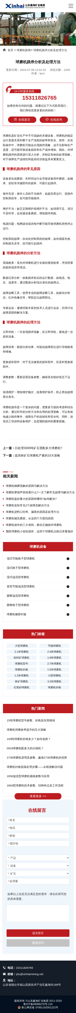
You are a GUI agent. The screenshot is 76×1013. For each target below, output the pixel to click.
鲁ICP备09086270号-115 (38, 1004)
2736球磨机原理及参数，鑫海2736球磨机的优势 (37, 757)
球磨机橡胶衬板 (16, 614)
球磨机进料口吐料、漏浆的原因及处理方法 (32, 511)
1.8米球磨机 (54, 657)
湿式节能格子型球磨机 (21, 558)
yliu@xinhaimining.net (29, 974)
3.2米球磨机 (54, 681)
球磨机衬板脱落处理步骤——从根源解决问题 (35, 766)
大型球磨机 (21, 645)
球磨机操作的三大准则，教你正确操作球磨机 (34, 524)
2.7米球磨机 (54, 663)
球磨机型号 (21, 663)
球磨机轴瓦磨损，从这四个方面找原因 (30, 518)
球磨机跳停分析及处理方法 (50, 50)
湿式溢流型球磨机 (18, 577)
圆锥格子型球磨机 (18, 604)
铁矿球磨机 (21, 681)
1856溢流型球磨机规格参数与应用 (28, 776)
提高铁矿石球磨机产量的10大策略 (37, 455)
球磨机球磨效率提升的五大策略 (26, 729)
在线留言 (22, 119)
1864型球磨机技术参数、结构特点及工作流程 (35, 785)
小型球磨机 (54, 675)
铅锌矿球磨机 (21, 657)
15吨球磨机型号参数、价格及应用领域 (31, 720)
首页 (10, 50)
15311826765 (39, 98)
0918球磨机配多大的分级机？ (25, 748)
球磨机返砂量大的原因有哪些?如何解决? (31, 498)
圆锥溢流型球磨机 (18, 595)
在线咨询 (54, 119)
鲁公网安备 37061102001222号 (38, 1007)
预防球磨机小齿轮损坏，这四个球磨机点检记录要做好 (39, 531)
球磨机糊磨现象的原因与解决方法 (27, 485)
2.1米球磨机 (22, 651)
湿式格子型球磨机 (18, 567)
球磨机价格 (54, 687)
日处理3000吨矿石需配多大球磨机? (38, 448)
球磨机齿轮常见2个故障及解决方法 (27, 505)
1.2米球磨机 (22, 675)
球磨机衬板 (21, 669)
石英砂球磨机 (21, 687)
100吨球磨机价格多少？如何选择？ (29, 739)
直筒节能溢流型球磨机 (21, 586)
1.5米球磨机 (54, 669)
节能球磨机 (54, 645)
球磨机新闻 (24, 50)
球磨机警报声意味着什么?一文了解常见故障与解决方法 (40, 492)
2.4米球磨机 (54, 651)
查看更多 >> (38, 796)
